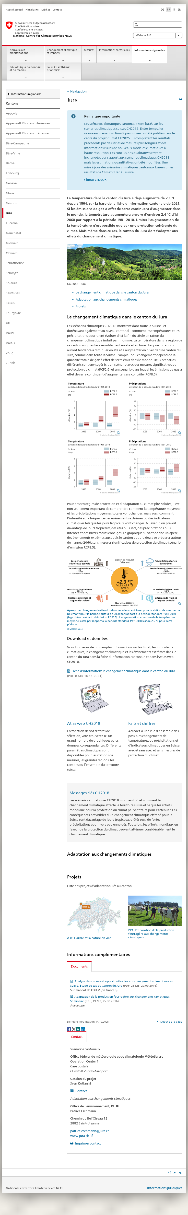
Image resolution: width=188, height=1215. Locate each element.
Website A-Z (157, 35)
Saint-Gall (13, 293)
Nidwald (12, 243)
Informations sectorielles (114, 50)
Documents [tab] (79, 966)
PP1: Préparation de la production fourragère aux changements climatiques (151, 933)
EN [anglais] (179, 9)
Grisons (11, 203)
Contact (57, 9)
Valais (10, 343)
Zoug (9, 353)
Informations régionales (150, 51)
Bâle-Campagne (17, 143)
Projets (81, 306)
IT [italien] (174, 9)
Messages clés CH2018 (89, 793)
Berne (10, 163)
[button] (137, 24)
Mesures (89, 50)
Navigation (78, 91)
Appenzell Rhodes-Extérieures (28, 123)
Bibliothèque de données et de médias (25, 69)
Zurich (10, 363)
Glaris (10, 193)
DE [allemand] (162, 9)
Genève (11, 183)
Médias (45, 9)
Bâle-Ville (13, 153)
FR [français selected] (168, 9)
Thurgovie (13, 313)
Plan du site (32, 9)
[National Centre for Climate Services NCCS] (63, 30)
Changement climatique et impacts (62, 51)
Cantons (12, 103)
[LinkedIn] (83, 1029)
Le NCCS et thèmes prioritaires (58, 69)
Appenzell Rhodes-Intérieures (27, 133)
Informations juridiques (164, 1188)
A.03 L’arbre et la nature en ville (89, 938)
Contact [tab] (76, 1037)
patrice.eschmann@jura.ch (89, 1131)
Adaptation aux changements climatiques (106, 299)
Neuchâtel (13, 233)
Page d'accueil (14, 9)
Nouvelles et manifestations (19, 51)
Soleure (11, 283)
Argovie (11, 113)
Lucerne (12, 223)
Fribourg (12, 173)
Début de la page (171, 1021)
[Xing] (78, 1029)
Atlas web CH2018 (83, 723)
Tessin (10, 303)
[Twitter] (74, 1029)
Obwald (12, 253)
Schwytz (12, 273)
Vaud (10, 333)
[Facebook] (69, 1029)
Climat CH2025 (95, 180)
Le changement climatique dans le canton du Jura (112, 292)
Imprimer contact (87, 1143)
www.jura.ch (79, 1136)
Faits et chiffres (141, 723)
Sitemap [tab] (176, 1172)
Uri (8, 323)
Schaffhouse (15, 263)
